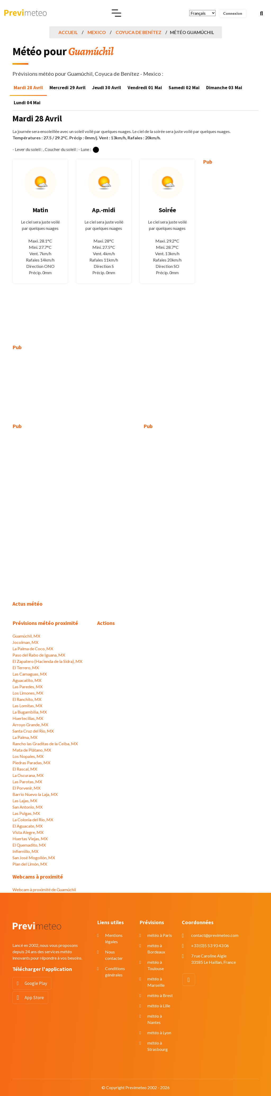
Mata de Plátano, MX (31, 749)
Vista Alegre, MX (27, 832)
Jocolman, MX (25, 642)
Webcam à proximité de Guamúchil (44, 889)
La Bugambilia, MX (29, 711)
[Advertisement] (231, 251)
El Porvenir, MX (26, 787)
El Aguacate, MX (27, 825)
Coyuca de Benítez (138, 32)
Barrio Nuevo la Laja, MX (35, 794)
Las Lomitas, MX (27, 705)
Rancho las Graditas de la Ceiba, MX (45, 743)
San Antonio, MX (27, 806)
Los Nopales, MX (27, 756)
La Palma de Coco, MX (32, 648)
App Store (34, 997)
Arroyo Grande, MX (30, 724)
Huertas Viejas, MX (30, 838)
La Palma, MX (24, 737)
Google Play (36, 983)
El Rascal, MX (24, 768)
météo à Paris (159, 935)
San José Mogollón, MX (33, 857)
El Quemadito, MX (29, 844)
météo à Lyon (159, 1032)
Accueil (68, 32)
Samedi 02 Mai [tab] (184, 87)
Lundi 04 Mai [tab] (27, 102)
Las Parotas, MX (27, 781)
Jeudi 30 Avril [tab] (106, 87)
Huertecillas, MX (27, 718)
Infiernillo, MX (25, 851)
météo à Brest (160, 995)
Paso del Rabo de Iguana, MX (38, 654)
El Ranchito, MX (26, 699)
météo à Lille (158, 1005)
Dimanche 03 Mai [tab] (224, 87)
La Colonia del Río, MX (32, 819)
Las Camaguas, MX (29, 673)
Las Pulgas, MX (26, 813)
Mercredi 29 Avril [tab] (67, 87)
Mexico (97, 32)
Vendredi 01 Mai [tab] (145, 87)
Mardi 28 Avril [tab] (28, 87)
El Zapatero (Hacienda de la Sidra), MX (47, 661)
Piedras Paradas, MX (31, 762)
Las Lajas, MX (24, 800)
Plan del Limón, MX (29, 863)
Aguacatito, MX (26, 680)
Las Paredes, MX (27, 686)
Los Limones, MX (27, 692)
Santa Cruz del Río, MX (33, 730)
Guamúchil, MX (26, 635)
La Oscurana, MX (27, 775)
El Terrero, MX (25, 667)
